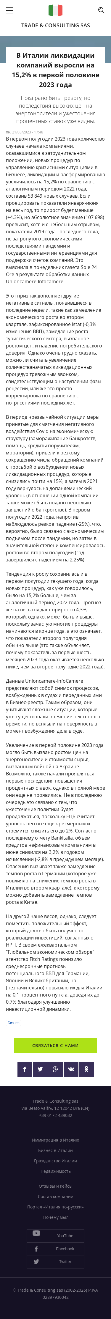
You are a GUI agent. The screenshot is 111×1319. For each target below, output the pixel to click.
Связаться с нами (55, 1045)
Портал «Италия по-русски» (55, 1207)
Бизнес (13, 1023)
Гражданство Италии (55, 1161)
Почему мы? (55, 1217)
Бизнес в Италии (55, 1150)
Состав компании (55, 1196)
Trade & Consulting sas (55, 25)
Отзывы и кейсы (56, 1186)
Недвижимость (56, 1171)
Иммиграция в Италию (55, 1140)
